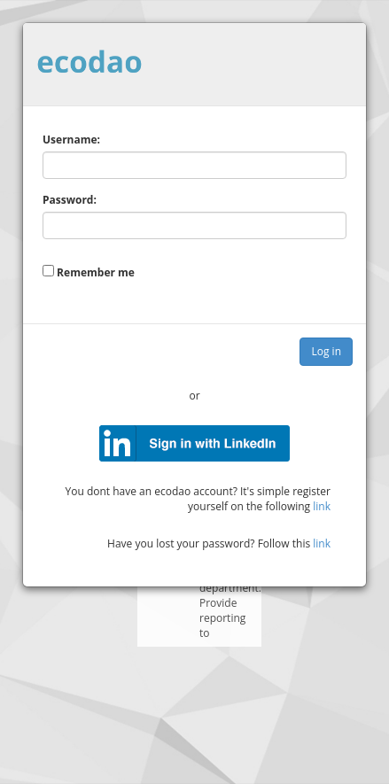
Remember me (89, 272)
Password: (70, 199)
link (322, 506)
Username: (71, 139)
